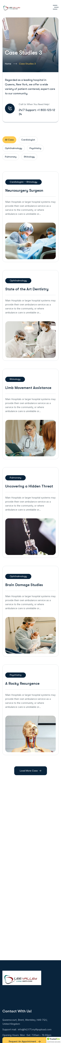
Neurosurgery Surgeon (24, 190)
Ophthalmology (18, 280)
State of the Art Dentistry (27, 289)
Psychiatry (15, 674)
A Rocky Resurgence (22, 683)
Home (11, 64)
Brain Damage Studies (24, 585)
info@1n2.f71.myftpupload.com (34, 1029)
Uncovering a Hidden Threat (29, 486)
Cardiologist (17, 181)
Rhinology (32, 181)
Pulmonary (15, 477)
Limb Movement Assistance (28, 388)
